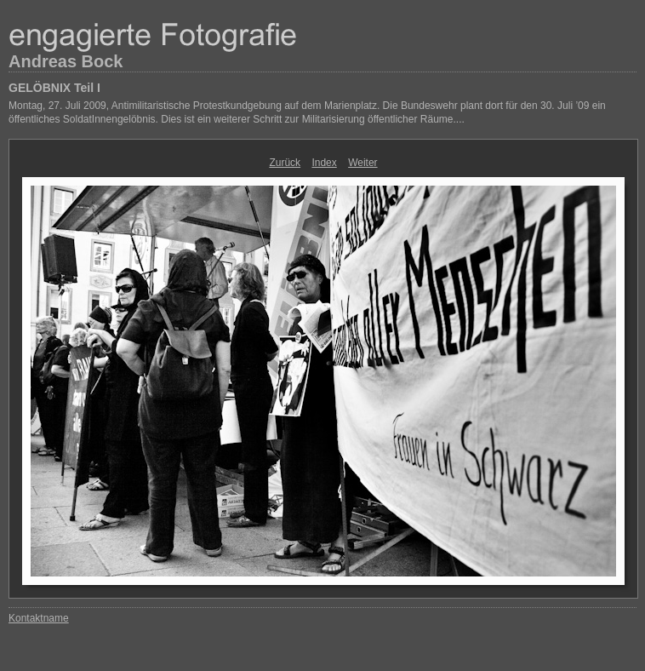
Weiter (362, 163)
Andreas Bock (66, 61)
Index (323, 163)
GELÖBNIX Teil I (54, 88)
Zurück (284, 163)
